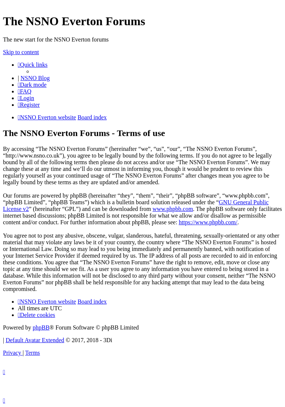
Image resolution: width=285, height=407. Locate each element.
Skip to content (21, 52)
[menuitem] (25, 91)
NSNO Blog (35, 78)
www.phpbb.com (173, 209)
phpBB (41, 327)
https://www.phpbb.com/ (208, 222)
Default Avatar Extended (35, 340)
